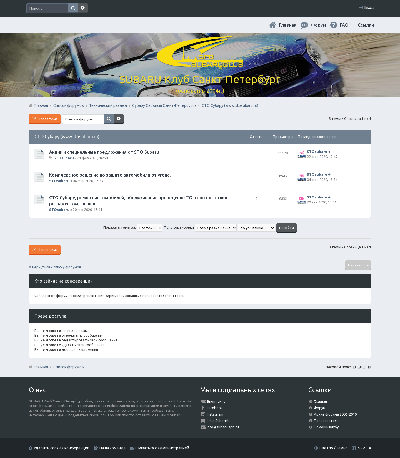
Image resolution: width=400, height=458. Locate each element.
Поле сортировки (200, 227)
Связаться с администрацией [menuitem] (162, 448)
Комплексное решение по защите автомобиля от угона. (110, 174)
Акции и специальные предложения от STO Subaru (104, 152)
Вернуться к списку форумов (56, 267)
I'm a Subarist (218, 420)
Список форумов (68, 367)
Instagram (215, 414)
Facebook (215, 408)
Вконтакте (216, 401)
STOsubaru (64, 158)
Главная (287, 24)
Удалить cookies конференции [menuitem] (61, 448)
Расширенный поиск (83, 8)
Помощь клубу (326, 427)
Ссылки (366, 24)
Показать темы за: (132, 227)
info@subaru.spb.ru (223, 427)
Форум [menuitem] (318, 24)
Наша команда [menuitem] (112, 448)
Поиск (73, 8)
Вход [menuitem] (369, 7)
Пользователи (326, 420)
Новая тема (47, 119)
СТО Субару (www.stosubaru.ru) (66, 136)
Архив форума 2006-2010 (335, 414)
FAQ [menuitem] (344, 24)
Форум (320, 408)
